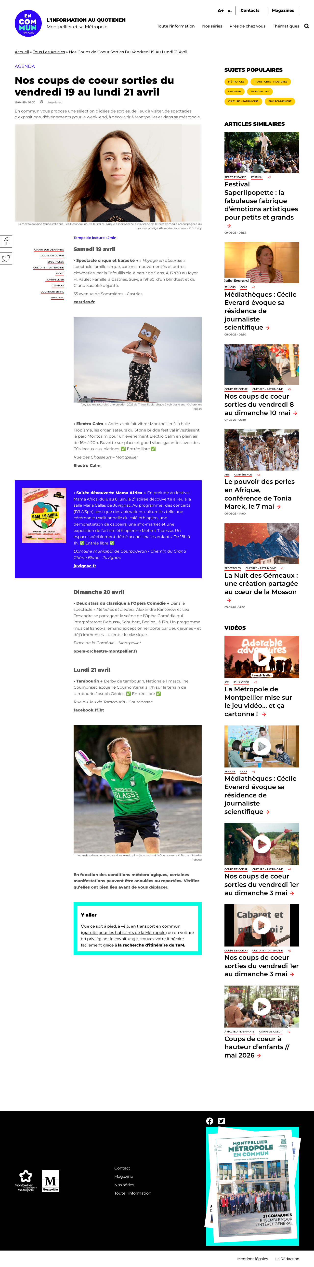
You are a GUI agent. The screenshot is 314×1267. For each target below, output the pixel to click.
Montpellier (54, 279)
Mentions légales (252, 1258)
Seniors (230, 287)
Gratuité (234, 91)
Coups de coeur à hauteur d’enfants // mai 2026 (256, 1047)
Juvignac (57, 297)
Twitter (6, 258)
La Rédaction (287, 1258)
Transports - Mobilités (270, 81)
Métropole (236, 81)
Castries (58, 285)
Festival (257, 177)
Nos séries (212, 26)
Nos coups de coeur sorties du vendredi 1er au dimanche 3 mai (261, 884)
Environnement (279, 101)
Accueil (22, 52)
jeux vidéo (241, 682)
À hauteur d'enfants (49, 249)
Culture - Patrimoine (48, 267)
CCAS (243, 287)
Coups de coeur (52, 255)
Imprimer (55, 102)
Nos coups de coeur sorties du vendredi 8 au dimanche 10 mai (259, 404)
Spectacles (56, 261)
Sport (59, 273)
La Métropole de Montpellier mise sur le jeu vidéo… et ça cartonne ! (258, 701)
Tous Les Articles (49, 52)
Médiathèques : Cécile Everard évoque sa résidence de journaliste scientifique (260, 311)
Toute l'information (176, 26)
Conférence (243, 474)
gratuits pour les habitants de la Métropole (124, 932)
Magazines (283, 10)
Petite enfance (235, 177)
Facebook (6, 241)
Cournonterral (52, 291)
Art (226, 474)
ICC (226, 682)
